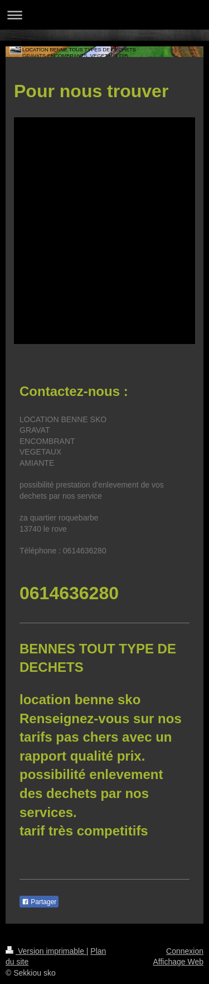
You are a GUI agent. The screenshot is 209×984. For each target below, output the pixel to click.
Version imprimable (46, 951)
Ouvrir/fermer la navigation (104, 15)
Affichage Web (178, 961)
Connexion (184, 951)
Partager (39, 902)
